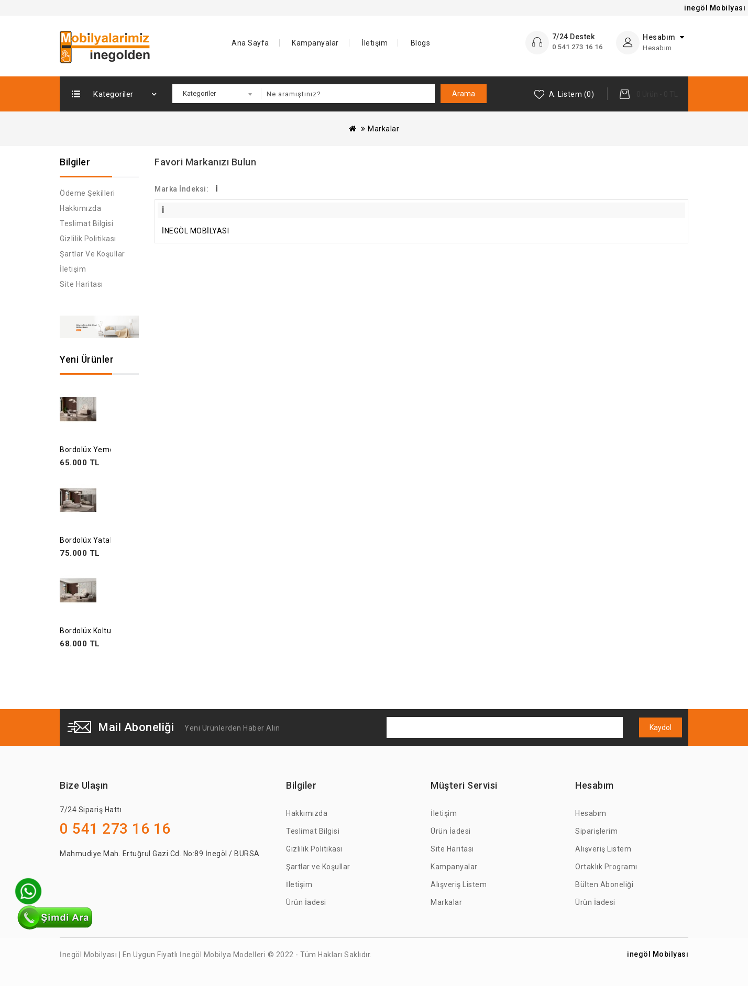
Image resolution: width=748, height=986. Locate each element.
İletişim (374, 43)
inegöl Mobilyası (657, 954)
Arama (463, 93)
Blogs (421, 43)
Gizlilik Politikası (88, 238)
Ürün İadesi (306, 902)
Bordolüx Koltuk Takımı (100, 630)
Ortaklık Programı (606, 866)
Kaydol (661, 727)
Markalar (383, 129)
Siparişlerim (596, 831)
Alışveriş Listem (459, 884)
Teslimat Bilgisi (86, 223)
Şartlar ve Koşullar (92, 254)
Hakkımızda (80, 208)
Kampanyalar (315, 43)
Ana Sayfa (250, 43)
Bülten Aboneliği (604, 884)
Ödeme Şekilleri (87, 193)
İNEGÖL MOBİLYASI (195, 231)
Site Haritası (81, 284)
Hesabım (591, 813)
